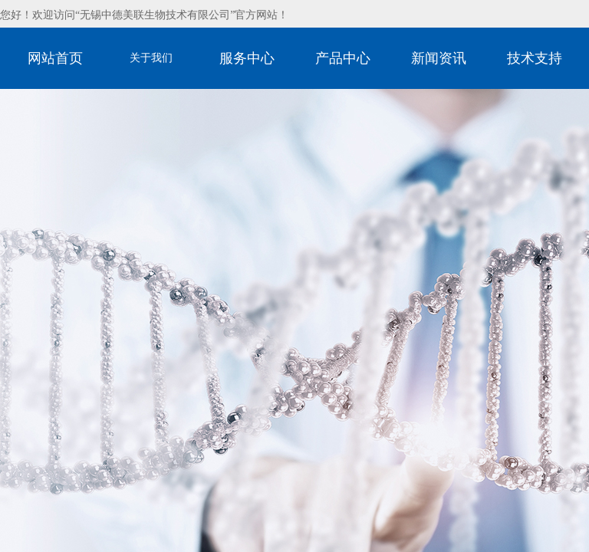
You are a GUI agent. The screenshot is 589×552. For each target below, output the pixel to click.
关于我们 (151, 58)
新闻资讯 (438, 58)
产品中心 (342, 58)
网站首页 (55, 58)
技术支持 (534, 58)
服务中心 (247, 58)
